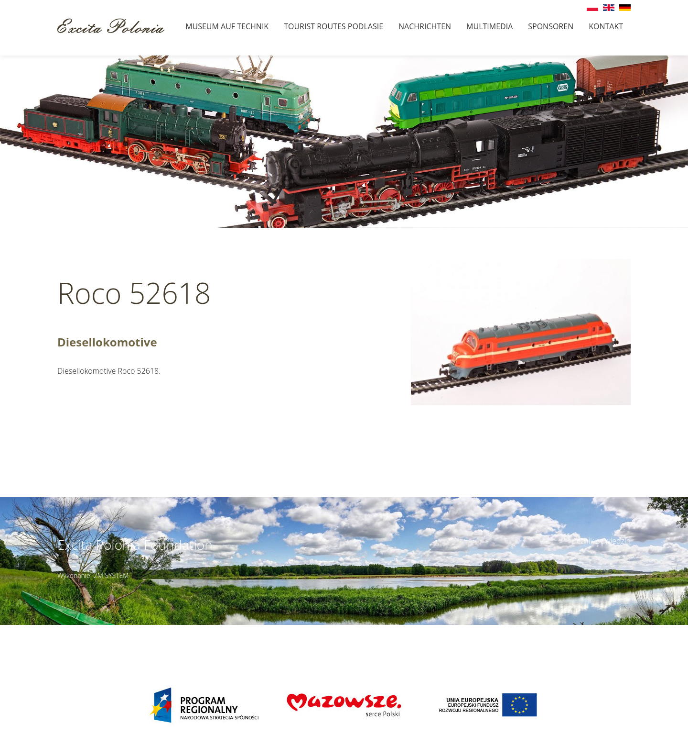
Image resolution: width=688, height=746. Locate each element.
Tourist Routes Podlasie (333, 26)
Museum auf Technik (227, 26)
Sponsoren (550, 26)
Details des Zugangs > (415, 630)
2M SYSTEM (111, 575)
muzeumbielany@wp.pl (129, 640)
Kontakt (606, 26)
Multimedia (489, 26)
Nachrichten (424, 26)
